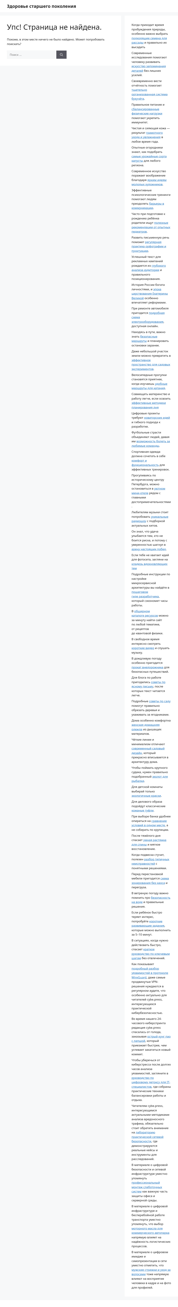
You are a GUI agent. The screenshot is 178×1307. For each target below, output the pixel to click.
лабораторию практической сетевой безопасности (148, 1136)
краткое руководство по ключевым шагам (151, 953)
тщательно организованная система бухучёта (150, 94)
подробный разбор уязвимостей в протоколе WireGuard (150, 972)
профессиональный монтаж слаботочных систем (147, 1187)
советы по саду (160, 701)
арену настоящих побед (149, 549)
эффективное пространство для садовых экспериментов (151, 364)
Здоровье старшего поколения (41, 6)
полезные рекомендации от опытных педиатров (151, 227)
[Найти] (61, 55)
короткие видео (143, 648)
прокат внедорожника (147, 667)
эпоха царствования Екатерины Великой (150, 293)
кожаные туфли (143, 810)
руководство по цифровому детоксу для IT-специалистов (151, 1082)
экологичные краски (146, 796)
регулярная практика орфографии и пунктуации (149, 246)
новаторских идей (157, 418)
